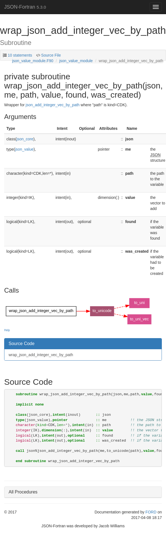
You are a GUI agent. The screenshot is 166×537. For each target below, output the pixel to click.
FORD (151, 512)
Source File (50, 55)
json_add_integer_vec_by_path (53, 105)
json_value (24, 149)
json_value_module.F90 (32, 61)
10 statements (20, 55)
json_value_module (76, 61)
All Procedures (23, 492)
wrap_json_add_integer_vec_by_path (41, 355)
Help (7, 330)
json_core (25, 139)
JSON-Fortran (25, 7)
